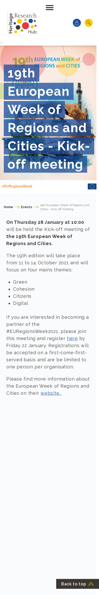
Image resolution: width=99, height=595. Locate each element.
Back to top (77, 584)
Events (26, 207)
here (72, 338)
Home (8, 207)
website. (51, 393)
